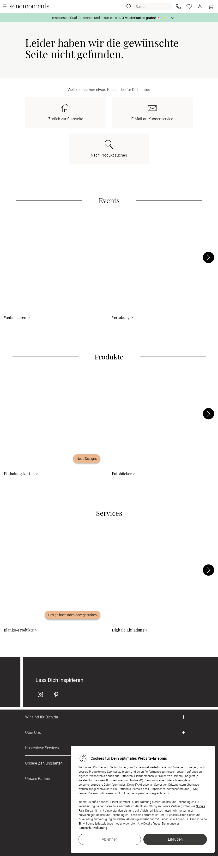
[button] (178, 6)
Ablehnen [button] (110, 839)
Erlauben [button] (175, 839)
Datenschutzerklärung (93, 828)
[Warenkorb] (210, 6)
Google (200, 806)
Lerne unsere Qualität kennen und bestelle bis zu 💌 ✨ (107, 17)
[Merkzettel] (189, 6)
